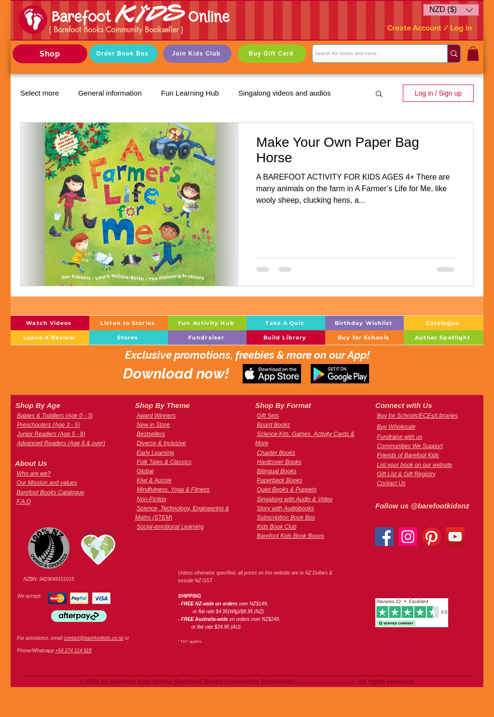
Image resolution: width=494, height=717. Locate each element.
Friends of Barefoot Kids (408, 455)
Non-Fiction (151, 499)
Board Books (273, 425)
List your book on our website (414, 465)
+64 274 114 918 (73, 650)
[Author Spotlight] (443, 337)
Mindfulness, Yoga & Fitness (173, 489)
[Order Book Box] (123, 53)
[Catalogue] (443, 323)
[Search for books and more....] (371, 53)
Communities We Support (410, 446)
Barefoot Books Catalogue (50, 492)
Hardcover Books (279, 462)
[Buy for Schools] (364, 337)
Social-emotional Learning (170, 526)
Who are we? (33, 473)
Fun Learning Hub (190, 93)
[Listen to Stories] (128, 323)
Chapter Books (276, 453)
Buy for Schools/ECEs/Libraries (417, 415)
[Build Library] (286, 337)
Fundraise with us (399, 437)
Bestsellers (151, 434)
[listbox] (451, 10)
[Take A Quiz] (286, 323)
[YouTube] (455, 536)
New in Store (153, 425)
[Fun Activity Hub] (207, 323)
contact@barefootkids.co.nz (94, 638)
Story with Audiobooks (285, 508)
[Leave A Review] (50, 337)
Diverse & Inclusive (161, 443)
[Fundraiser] (207, 337)
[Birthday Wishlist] (364, 323)
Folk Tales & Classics (164, 462)
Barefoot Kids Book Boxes (290, 536)
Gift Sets (268, 415)
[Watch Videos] (50, 323)
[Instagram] (407, 536)
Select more (39, 93)
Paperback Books (279, 480)
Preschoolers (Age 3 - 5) (48, 425)
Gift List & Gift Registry (406, 474)
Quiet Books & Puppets (286, 489)
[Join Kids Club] (197, 53)
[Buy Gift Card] (272, 53)
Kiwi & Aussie (154, 480)
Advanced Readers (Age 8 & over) (61, 443)
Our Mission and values (46, 482)
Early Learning (155, 453)
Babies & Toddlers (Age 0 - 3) (55, 415)
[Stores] (128, 337)
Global (145, 471)
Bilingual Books (276, 471)
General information (110, 93)
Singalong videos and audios (284, 93)
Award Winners (156, 415)
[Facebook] (384, 536)
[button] (451, 10)
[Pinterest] (431, 536)
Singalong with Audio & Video (294, 499)
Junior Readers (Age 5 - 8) (51, 434)
